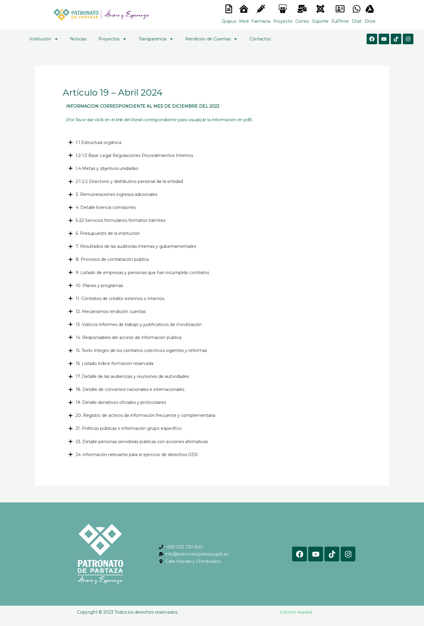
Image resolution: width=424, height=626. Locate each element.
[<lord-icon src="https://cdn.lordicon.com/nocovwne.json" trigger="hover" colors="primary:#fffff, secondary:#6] (228, 8)
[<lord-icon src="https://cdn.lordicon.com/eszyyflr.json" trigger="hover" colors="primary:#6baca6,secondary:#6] (320, 8)
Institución (43, 39)
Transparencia (155, 39)
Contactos (260, 39)
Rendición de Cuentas (211, 39)
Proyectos (112, 39)
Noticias (78, 39)
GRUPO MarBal (296, 612)
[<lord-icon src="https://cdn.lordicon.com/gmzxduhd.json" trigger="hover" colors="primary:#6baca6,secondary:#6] (340, 8)
